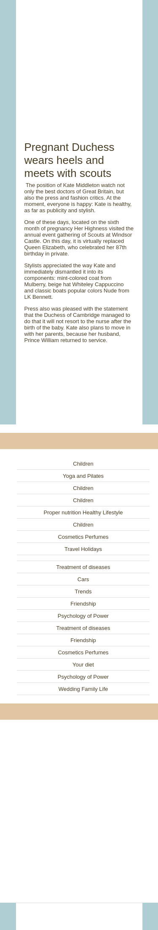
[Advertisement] (79, 60)
